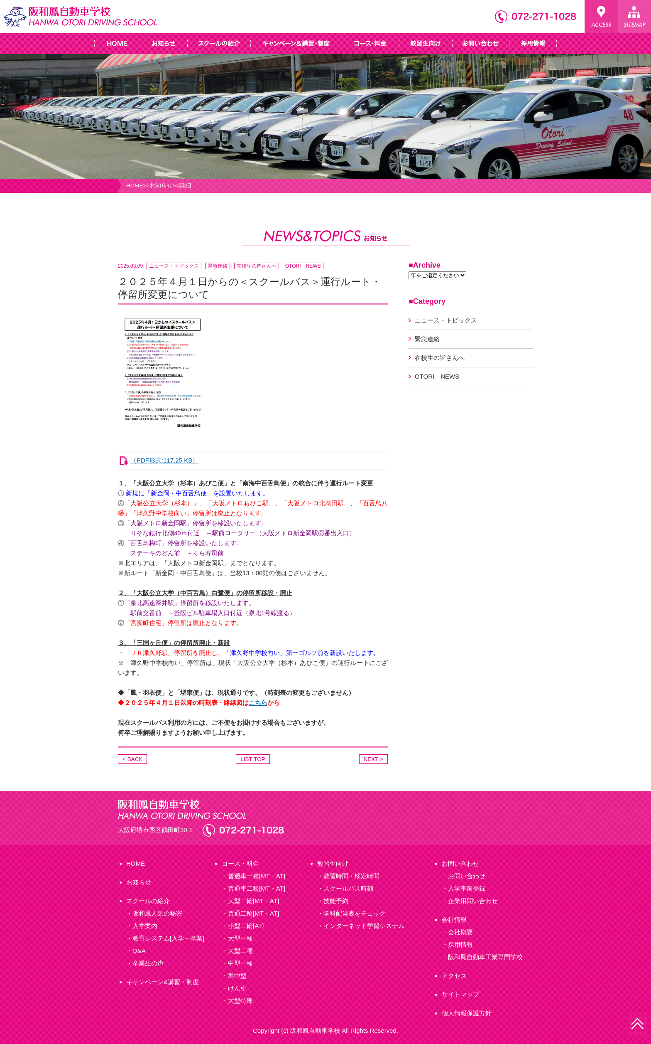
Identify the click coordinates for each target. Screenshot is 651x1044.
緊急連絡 (218, 266)
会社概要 (460, 932)
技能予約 (335, 900)
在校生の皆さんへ (257, 266)
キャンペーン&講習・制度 (162, 981)
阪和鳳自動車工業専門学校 (485, 956)
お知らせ (161, 185)
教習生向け (332, 863)
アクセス (454, 975)
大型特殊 (240, 1000)
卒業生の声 (148, 963)
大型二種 (240, 950)
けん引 (237, 988)
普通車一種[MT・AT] (256, 875)
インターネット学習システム (363, 925)
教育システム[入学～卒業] (168, 938)
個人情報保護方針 (467, 1013)
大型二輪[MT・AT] (253, 900)
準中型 (237, 975)
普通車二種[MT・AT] (256, 888)
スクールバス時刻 (348, 888)
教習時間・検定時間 (351, 875)
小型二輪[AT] (246, 925)
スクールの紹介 (148, 900)
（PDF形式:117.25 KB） (164, 460)
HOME (134, 185)
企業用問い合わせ (473, 900)
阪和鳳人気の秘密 (157, 913)
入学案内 (144, 925)
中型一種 (240, 963)
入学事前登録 (466, 888)
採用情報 (460, 944)
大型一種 (240, 938)
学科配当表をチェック (354, 913)
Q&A (139, 950)
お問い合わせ (460, 863)
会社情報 (454, 919)
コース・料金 (240, 863)
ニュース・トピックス (174, 266)
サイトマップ (460, 994)
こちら (258, 702)
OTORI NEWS (303, 266)
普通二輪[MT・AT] (253, 913)
